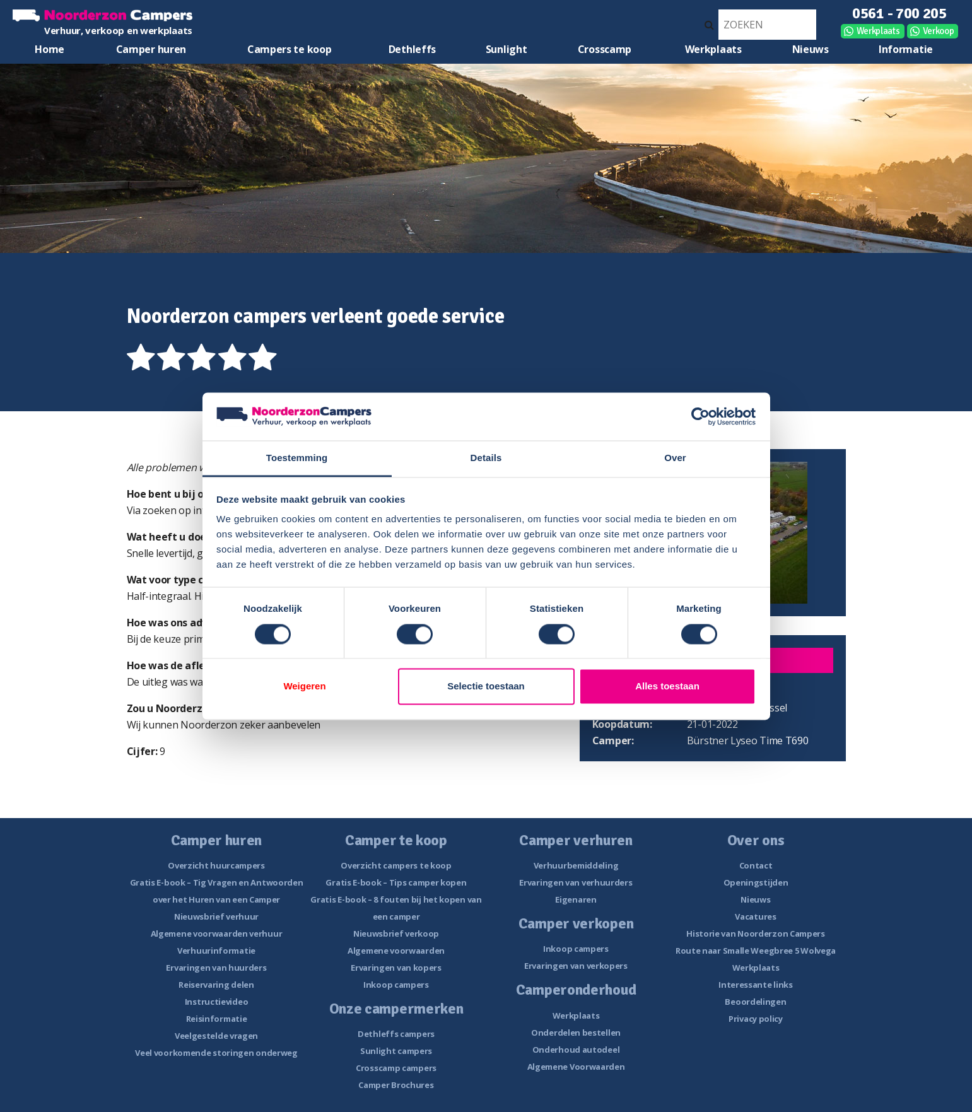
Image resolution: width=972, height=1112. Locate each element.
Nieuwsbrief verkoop (396, 933)
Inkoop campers (396, 984)
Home (49, 49)
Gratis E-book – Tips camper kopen (395, 882)
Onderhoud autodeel (576, 1049)
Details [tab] (486, 458)
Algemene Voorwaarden (576, 1066)
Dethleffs (412, 49)
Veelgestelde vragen (216, 1035)
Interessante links (755, 984)
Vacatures (755, 916)
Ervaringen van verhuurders (575, 882)
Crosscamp (604, 49)
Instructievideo (217, 1001)
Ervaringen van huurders (216, 967)
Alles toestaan (667, 686)
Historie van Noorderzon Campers (755, 933)
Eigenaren (575, 899)
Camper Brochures (395, 1085)
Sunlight (506, 49)
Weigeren (304, 686)
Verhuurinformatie (216, 950)
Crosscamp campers (396, 1068)
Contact (756, 865)
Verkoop (938, 31)
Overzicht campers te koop (396, 865)
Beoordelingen (755, 1001)
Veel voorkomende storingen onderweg (216, 1052)
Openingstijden (755, 882)
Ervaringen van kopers (396, 967)
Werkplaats (878, 31)
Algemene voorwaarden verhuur (217, 933)
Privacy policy (756, 1018)
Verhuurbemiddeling (576, 865)
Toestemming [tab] (297, 458)
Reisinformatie (216, 1018)
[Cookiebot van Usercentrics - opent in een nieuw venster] (700, 416)
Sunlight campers (396, 1050)
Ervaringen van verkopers (576, 965)
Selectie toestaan (486, 686)
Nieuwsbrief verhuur (216, 916)
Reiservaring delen (216, 984)
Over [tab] (675, 458)
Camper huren (151, 49)
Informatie (906, 49)
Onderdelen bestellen (576, 1032)
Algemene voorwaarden (396, 950)
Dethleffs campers (396, 1033)
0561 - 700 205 (899, 13)
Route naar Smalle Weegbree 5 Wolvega (756, 950)
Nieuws (810, 49)
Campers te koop (289, 49)
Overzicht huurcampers (216, 865)
